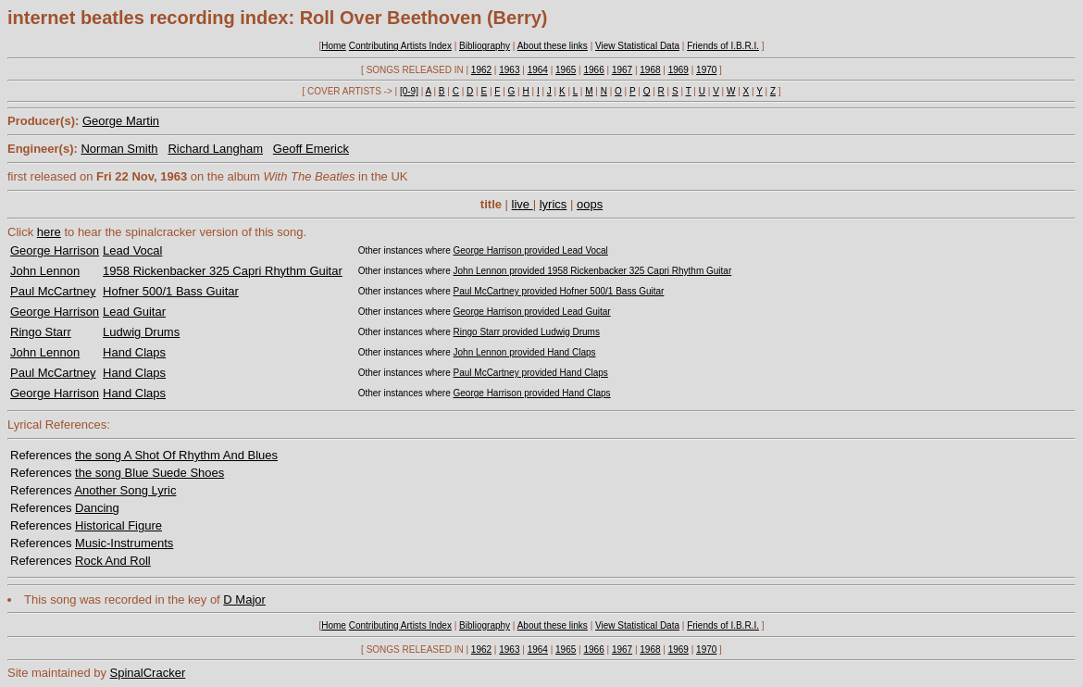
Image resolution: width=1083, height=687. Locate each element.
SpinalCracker (148, 673)
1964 (538, 70)
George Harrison (54, 250)
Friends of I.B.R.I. (723, 46)
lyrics (553, 204)
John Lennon (45, 271)
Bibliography (484, 46)
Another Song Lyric (125, 490)
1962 (481, 70)
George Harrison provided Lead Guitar (532, 311)
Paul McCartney (52, 291)
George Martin (120, 121)
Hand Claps (134, 352)
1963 (509, 70)
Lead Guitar (134, 312)
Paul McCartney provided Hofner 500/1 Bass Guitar (559, 291)
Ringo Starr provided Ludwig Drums (527, 332)
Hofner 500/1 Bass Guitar (171, 291)
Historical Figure (118, 525)
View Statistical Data (637, 46)
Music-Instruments (124, 543)
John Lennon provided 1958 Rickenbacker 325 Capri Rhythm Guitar (593, 271)
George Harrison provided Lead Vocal (531, 250)
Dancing (97, 508)
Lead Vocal (132, 250)
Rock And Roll (113, 561)
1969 (678, 70)
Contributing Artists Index (400, 46)
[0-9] (409, 91)
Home (333, 46)
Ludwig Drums (141, 332)
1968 (650, 70)
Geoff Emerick (311, 149)
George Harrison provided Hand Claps (532, 393)
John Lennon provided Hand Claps (525, 352)
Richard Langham (215, 149)
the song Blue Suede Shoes (149, 473)
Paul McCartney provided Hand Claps (531, 373)
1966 (593, 70)
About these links (552, 46)
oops (590, 204)
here (49, 232)
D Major (244, 599)
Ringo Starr (40, 332)
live (522, 204)
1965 (565, 70)
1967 (622, 70)
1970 (706, 70)
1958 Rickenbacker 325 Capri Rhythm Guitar (222, 271)
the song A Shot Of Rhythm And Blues (176, 455)
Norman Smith (119, 149)
